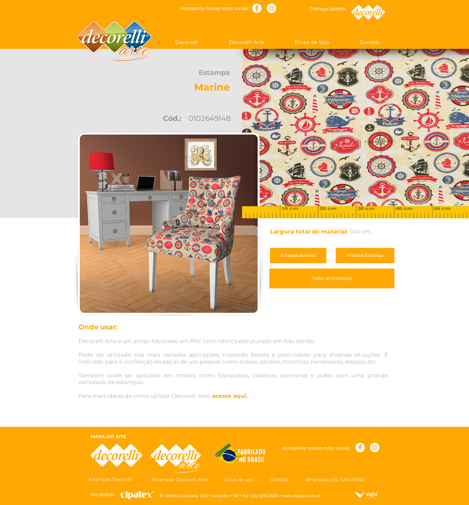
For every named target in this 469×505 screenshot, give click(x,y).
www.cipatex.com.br (301, 495)
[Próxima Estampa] (365, 255)
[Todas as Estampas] (331, 278)
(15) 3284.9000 (264, 495)
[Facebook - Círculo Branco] (257, 8)
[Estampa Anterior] (298, 255)
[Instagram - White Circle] (271, 8)
